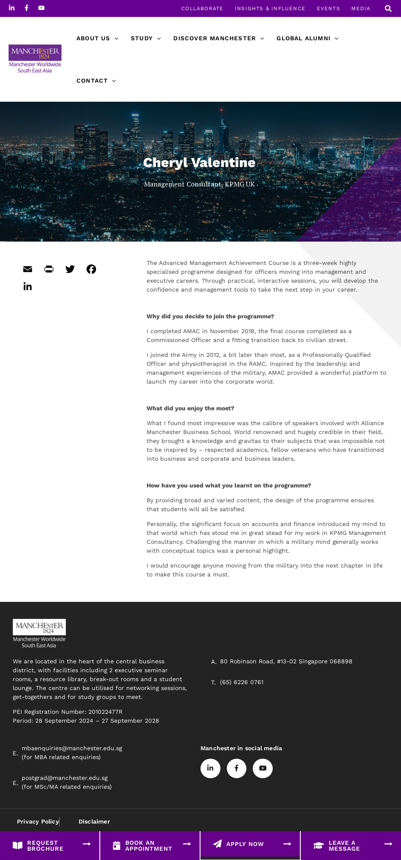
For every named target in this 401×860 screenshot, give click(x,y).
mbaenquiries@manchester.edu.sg (72, 748)
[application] (114, 38)
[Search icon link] (389, 9)
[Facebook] (26, 8)
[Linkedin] (11, 8)
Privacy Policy (38, 821)
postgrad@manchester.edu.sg (64, 777)
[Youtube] (41, 8)
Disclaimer (94, 821)
